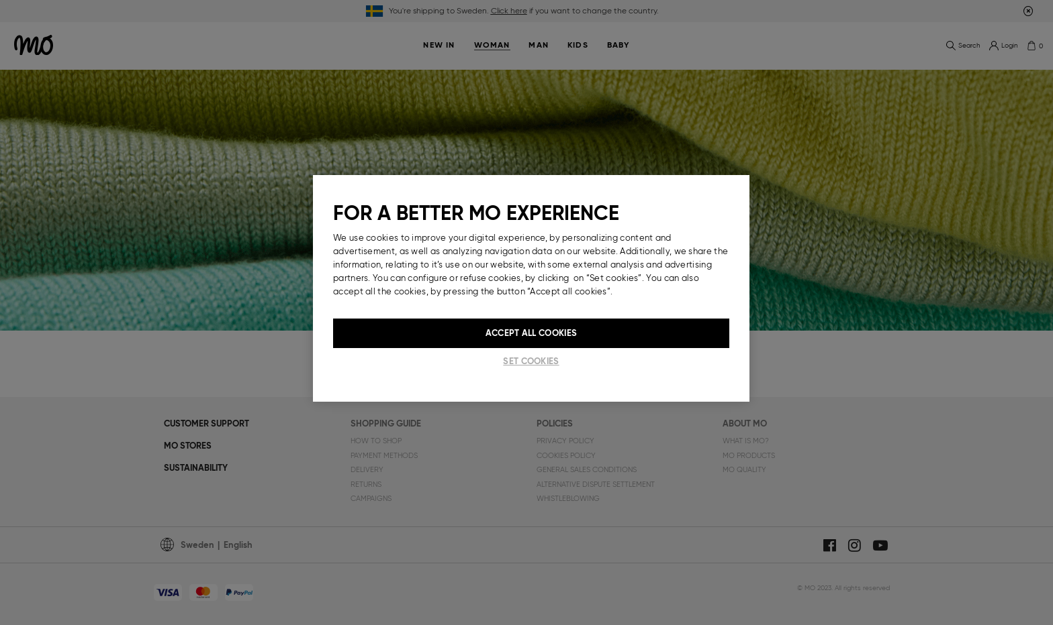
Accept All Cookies (531, 333)
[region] (531, 288)
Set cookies (531, 361)
